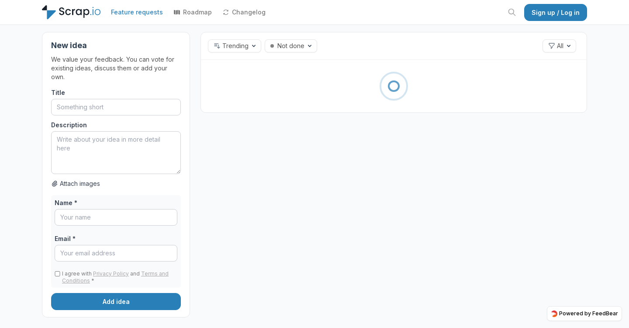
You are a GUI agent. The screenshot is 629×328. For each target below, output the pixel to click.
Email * (65, 238)
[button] (234, 45)
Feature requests (137, 12)
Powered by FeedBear (584, 313)
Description (69, 125)
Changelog (244, 12)
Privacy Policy (111, 273)
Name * (66, 202)
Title (58, 92)
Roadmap (192, 12)
